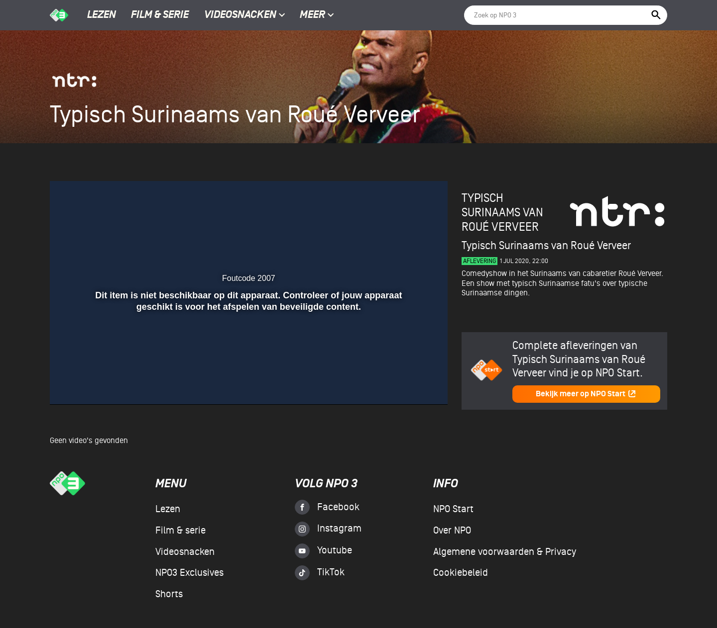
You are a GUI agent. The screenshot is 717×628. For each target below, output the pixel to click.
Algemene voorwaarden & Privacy (504, 551)
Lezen (101, 15)
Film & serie (160, 15)
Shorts (169, 594)
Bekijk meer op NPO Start (586, 394)
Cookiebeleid (460, 572)
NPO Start (453, 509)
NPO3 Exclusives (189, 572)
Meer (317, 15)
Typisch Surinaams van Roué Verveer (502, 212)
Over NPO (452, 530)
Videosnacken (240, 15)
